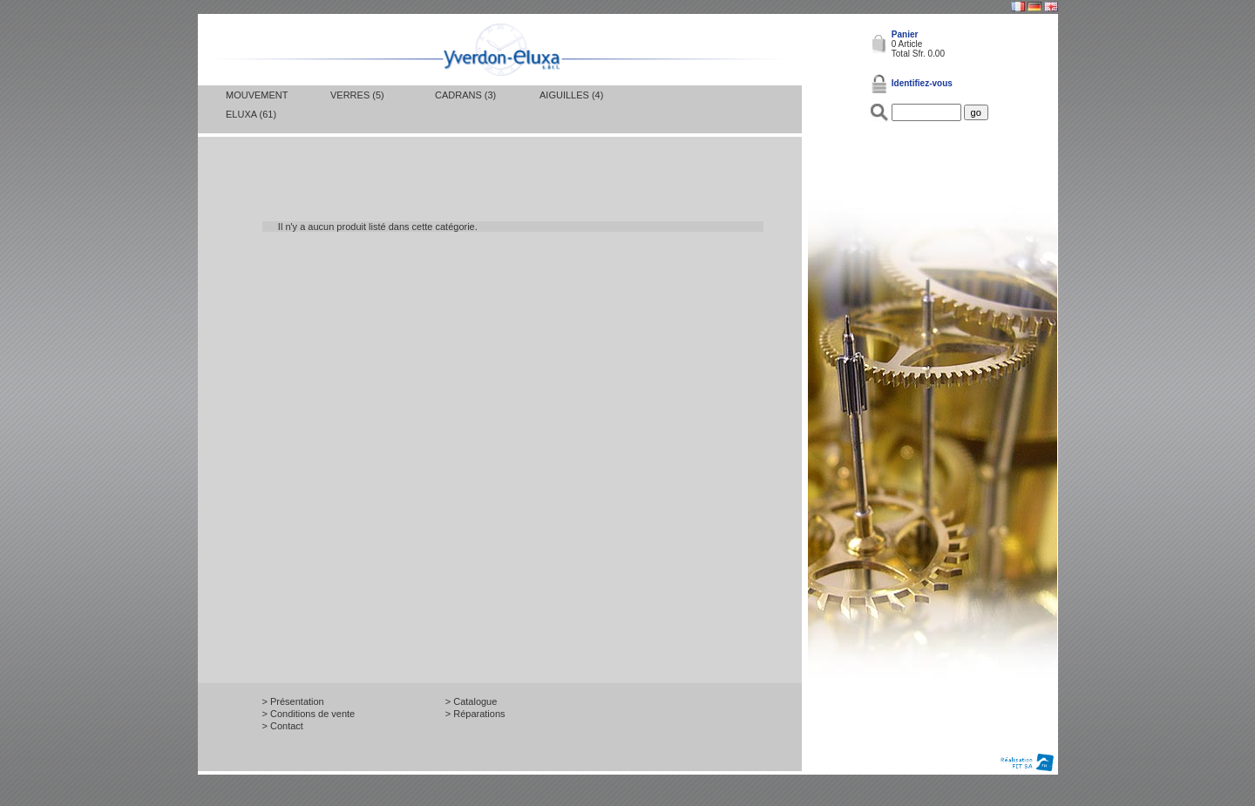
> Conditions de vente (309, 713)
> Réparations (475, 713)
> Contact (282, 726)
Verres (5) (357, 95)
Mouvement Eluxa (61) (257, 104)
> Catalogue (471, 701)
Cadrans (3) (465, 95)
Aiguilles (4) (571, 95)
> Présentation (293, 701)
